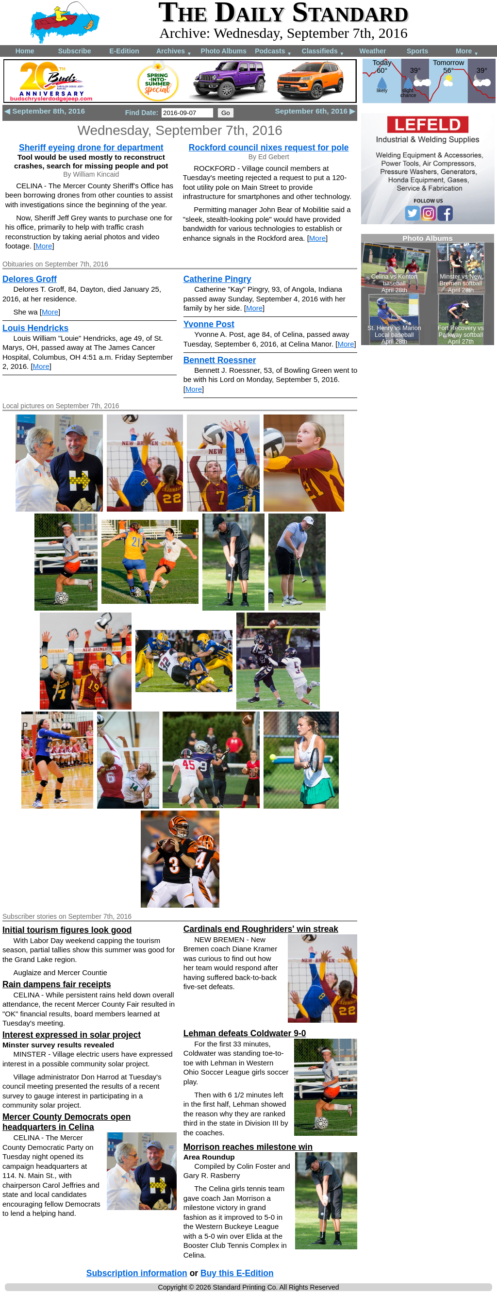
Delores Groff (29, 279)
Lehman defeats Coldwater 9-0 (244, 1033)
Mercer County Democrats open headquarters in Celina (66, 1122)
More (467, 51)
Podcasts (273, 51)
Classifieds (323, 51)
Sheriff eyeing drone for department (91, 147)
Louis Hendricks (35, 328)
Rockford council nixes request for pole (269, 147)
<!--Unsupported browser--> (427, 289)
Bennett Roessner (219, 360)
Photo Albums (224, 51)
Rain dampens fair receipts (56, 984)
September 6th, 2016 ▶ (315, 111)
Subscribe (74, 51)
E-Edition (124, 51)
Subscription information (136, 1273)
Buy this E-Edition (237, 1273)
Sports (417, 51)
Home (25, 51)
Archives (174, 51)
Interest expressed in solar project (71, 1035)
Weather (372, 51)
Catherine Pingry (217, 279)
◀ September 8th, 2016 (44, 111)
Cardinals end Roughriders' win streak (260, 929)
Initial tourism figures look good (67, 930)
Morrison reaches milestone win (248, 1147)
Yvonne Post (208, 324)
